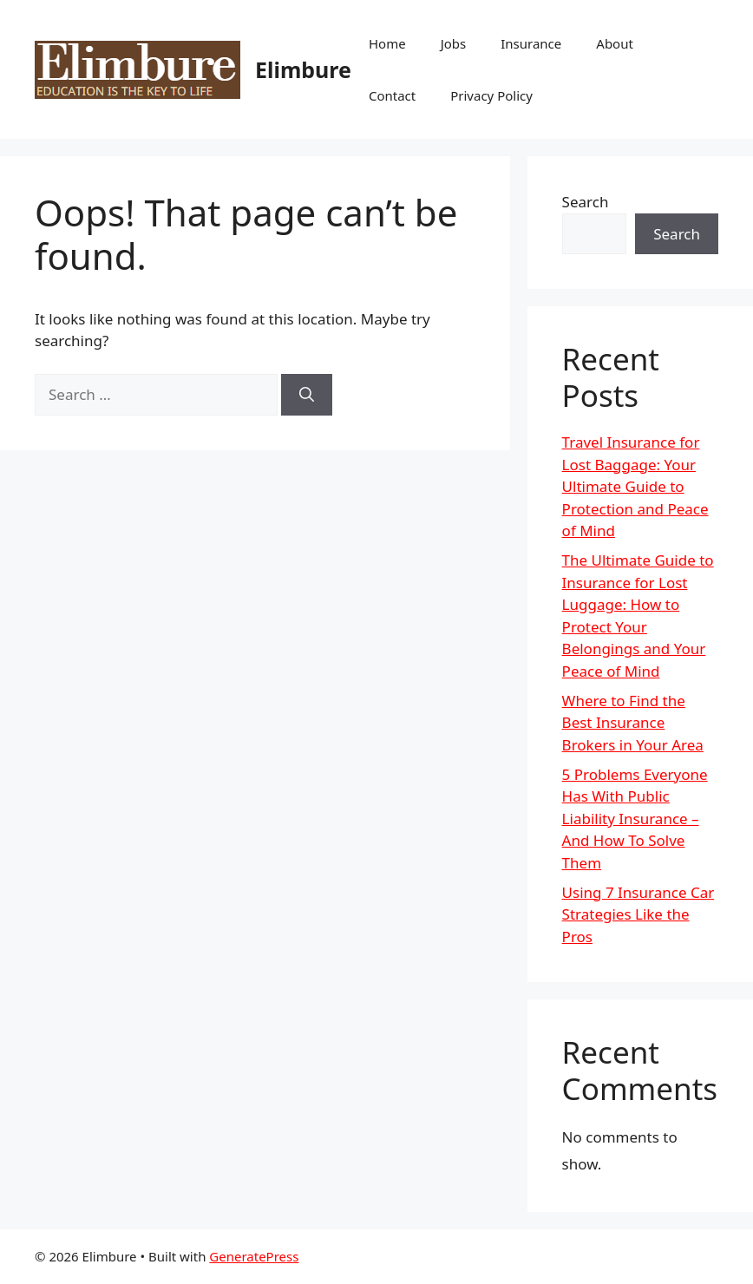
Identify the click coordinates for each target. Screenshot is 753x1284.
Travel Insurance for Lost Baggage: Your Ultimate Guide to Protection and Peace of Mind (635, 486)
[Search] (306, 395)
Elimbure (303, 69)
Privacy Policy (491, 95)
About (614, 43)
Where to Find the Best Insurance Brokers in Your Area (633, 723)
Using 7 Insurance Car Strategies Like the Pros (638, 914)
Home (387, 43)
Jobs (454, 43)
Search (585, 202)
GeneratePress (253, 1256)
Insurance (531, 43)
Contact (392, 95)
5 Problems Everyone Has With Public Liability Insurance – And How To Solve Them (635, 818)
